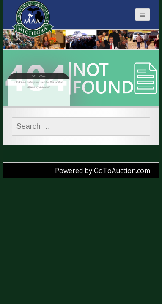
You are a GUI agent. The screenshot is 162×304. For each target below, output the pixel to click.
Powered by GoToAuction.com (102, 170)
